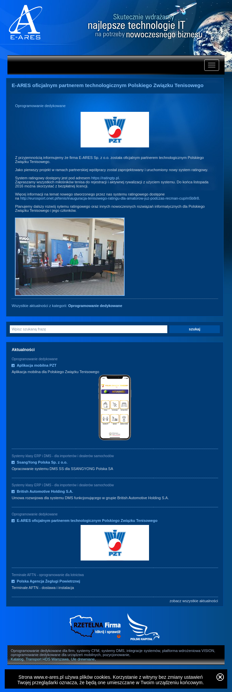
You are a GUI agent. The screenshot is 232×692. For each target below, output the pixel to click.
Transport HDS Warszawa (47, 659)
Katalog (17, 659)
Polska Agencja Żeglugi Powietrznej (48, 581)
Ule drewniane (82, 659)
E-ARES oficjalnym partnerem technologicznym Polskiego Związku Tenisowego (87, 520)
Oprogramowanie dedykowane (40, 106)
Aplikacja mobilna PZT (36, 365)
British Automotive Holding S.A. (45, 491)
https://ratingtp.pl (105, 178)
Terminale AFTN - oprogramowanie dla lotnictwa (48, 575)
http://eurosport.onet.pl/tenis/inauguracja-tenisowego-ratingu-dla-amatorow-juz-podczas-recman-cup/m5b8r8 (109, 198)
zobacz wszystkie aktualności (194, 601)
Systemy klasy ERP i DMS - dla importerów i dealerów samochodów (63, 456)
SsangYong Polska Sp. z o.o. (42, 462)
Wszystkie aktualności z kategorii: (67, 306)
